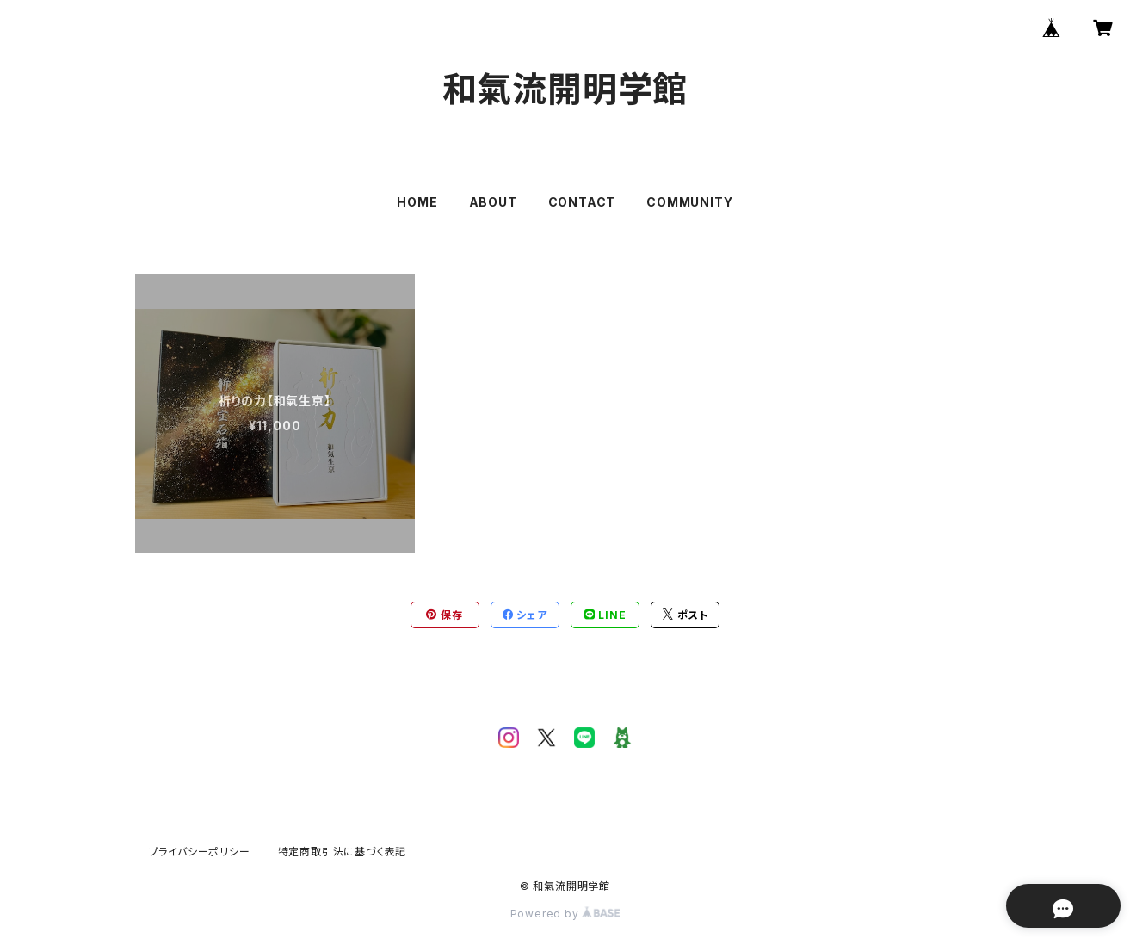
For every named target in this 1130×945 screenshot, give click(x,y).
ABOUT (493, 202)
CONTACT (582, 202)
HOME (417, 202)
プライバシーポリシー (199, 851)
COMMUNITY (689, 202)
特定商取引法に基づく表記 (342, 851)
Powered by (565, 913)
